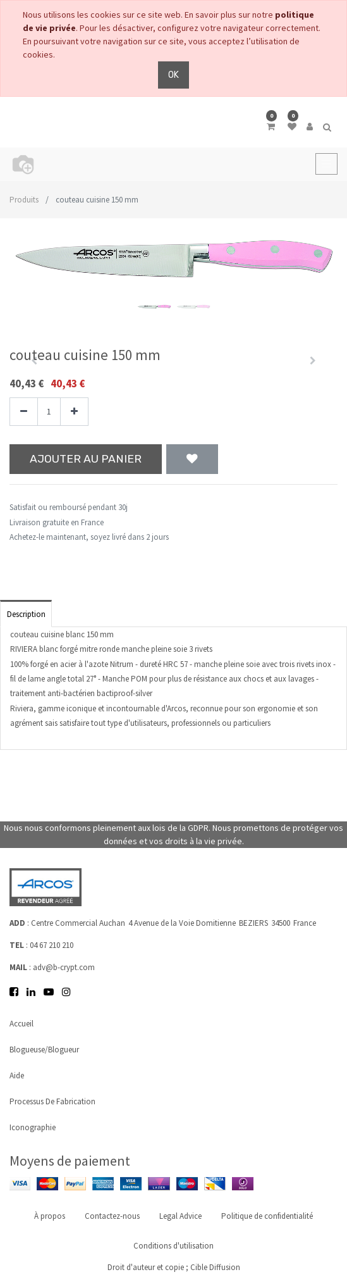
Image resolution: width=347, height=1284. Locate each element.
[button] (192, 459)
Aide (16, 1075)
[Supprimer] (23, 411)
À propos (49, 1216)
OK (173, 75)
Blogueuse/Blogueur (44, 1049)
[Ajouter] (74, 411)
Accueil (21, 1023)
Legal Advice (180, 1216)
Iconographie (32, 1127)
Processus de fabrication (52, 1101)
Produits (24, 199)
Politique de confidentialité (267, 1216)
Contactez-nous (112, 1216)
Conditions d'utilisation (173, 1245)
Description (26, 614)
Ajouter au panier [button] (86, 458)
